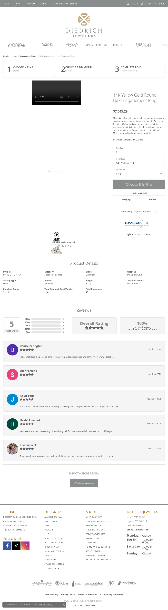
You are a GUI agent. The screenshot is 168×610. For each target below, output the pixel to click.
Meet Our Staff (94, 517)
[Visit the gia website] (61, 583)
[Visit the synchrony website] (127, 583)
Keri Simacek (28, 445)
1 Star (27, 332)
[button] (132, 3)
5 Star (27, 319)
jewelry (6, 56)
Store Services (94, 551)
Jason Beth (27, 395)
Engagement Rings (28, 56)
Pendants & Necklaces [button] (143, 45)
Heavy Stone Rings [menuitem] (54, 538)
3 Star (27, 325)
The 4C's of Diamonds (15, 530)
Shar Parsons (28, 371)
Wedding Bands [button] (72, 45)
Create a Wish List (95, 534)
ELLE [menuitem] (46, 534)
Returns (152, 199)
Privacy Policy (94, 538)
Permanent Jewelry (96, 555)
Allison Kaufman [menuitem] (53, 517)
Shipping (126, 199)
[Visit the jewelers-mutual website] (93, 583)
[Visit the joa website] (76, 583)
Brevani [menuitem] (48, 530)
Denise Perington (31, 346)
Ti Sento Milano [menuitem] (53, 568)
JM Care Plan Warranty (98, 559)
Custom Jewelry (47, 45)
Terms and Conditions (98, 547)
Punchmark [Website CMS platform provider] (89, 605)
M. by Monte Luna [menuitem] (54, 551)
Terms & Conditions (87, 594)
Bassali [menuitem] (48, 525)
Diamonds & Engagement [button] (16, 45)
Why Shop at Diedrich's (98, 521)
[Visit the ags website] (42, 583)
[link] (7, 3)
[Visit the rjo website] (111, 583)
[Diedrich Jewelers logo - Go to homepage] (84, 25)
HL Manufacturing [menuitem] (54, 542)
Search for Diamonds (15, 525)
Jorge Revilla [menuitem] (51, 547)
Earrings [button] (102, 44)
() (63, 319)
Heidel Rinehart (30, 420)
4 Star (27, 322)
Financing (91, 542)
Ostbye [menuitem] (48, 555)
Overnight (90, 274)
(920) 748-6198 (64, 245)
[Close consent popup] (64, 605)
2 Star (27, 328)
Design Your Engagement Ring (20, 517)
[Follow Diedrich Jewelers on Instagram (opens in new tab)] (25, 545)
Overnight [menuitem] (50, 559)
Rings (15, 56)
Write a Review (84, 483)
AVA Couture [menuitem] (51, 521)
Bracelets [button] (118, 44)
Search (16, 71)
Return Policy (93, 525)
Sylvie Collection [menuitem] (54, 564)
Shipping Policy (94, 530)
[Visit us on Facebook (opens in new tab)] (7, 545)
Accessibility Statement (111, 594)
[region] (56, 130)
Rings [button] (89, 44)
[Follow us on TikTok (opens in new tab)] (16, 545)
